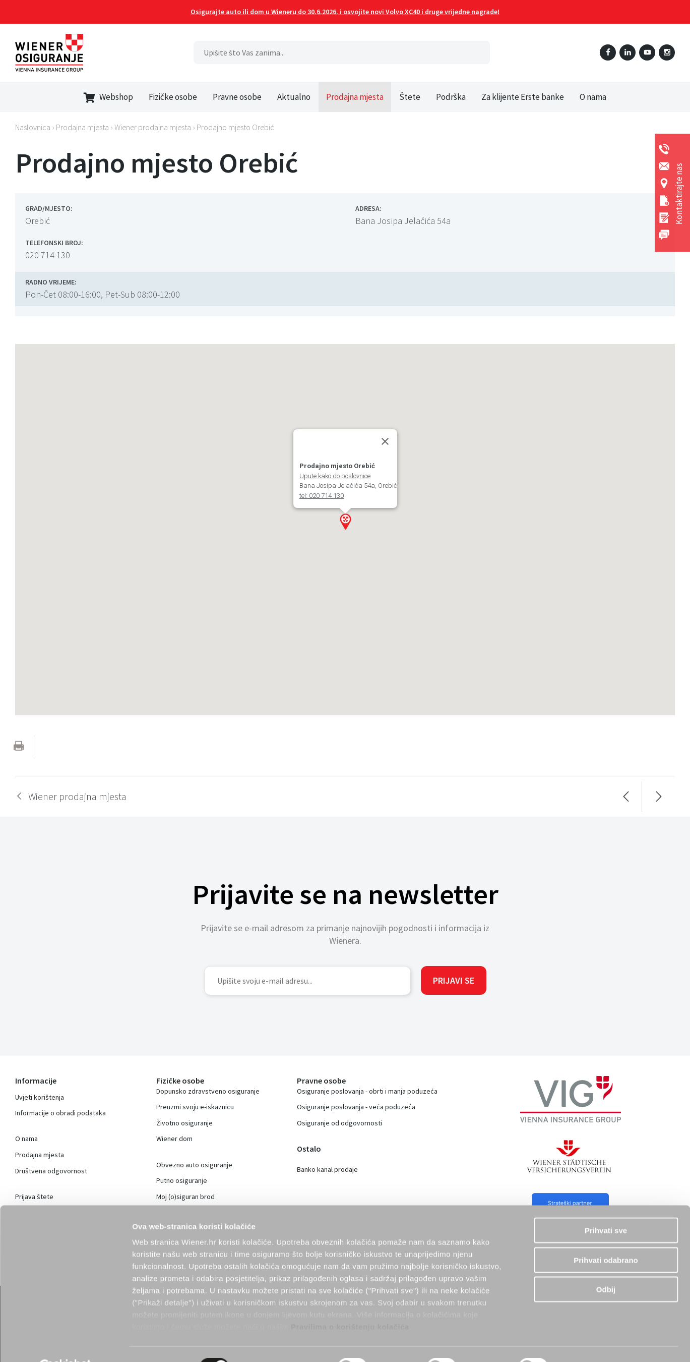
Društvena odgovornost (51, 1170)
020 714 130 (47, 255)
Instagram (667, 52)
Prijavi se (453, 980)
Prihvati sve (606, 1206)
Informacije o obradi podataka (60, 1112)
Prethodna (625, 796)
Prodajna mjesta (355, 96)
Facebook (608, 52)
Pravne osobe (237, 96)
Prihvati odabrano (606, 1235)
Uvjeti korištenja (39, 1097)
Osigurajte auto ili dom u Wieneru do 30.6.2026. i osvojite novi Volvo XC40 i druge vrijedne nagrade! (345, 11)
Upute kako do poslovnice (334, 476)
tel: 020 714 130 (321, 495)
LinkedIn (627, 52)
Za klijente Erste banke (522, 96)
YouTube (647, 52)
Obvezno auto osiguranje (194, 1164)
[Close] (385, 441)
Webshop (108, 97)
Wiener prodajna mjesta (152, 127)
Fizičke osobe (173, 96)
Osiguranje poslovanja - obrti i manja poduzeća (367, 1091)
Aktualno (293, 96)
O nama (593, 96)
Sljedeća (658, 796)
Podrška (451, 96)
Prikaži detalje (592, 1342)
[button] (345, 522)
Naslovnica (32, 127)
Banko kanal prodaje (327, 1169)
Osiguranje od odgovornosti (339, 1122)
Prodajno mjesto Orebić (235, 127)
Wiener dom (174, 1138)
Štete (409, 96)
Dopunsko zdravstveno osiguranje (208, 1091)
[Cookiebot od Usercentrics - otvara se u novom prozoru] (65, 1342)
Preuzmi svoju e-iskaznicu (195, 1106)
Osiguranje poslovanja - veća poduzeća (356, 1106)
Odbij (605, 1265)
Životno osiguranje (184, 1122)
